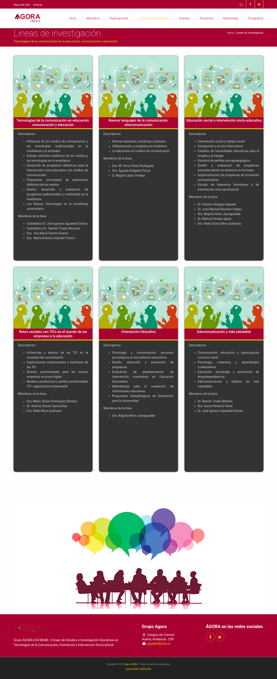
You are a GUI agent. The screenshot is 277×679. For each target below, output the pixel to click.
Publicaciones (119, 18)
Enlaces (38, 5)
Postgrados (255, 18)
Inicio (72, 18)
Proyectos (206, 18)
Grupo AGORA (131, 664)
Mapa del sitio (22, 5)
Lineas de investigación (153, 18)
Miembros (93, 18)
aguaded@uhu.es (158, 643)
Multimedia (230, 18)
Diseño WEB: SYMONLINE (138, 669)
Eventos (184, 18)
